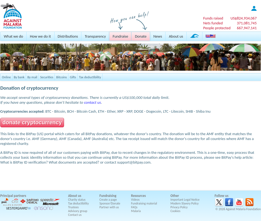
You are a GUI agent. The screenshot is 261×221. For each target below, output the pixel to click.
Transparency (95, 36)
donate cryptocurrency (32, 122)
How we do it (40, 36)
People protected (217, 27)
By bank (19, 77)
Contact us (74, 215)
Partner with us (109, 207)
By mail (32, 77)
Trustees (73, 207)
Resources (138, 196)
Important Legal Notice (184, 200)
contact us (92, 102)
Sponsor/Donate (110, 203)
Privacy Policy (178, 207)
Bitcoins (61, 77)
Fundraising (108, 196)
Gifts (73, 77)
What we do (13, 36)
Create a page (108, 200)
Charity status (76, 200)
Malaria (136, 211)
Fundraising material (144, 203)
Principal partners (13, 196)
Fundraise (120, 36)
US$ (244, 18)
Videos (135, 200)
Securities (46, 77)
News (157, 36)
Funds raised (213, 18)
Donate (141, 36)
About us (176, 36)
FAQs (134, 207)
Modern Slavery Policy (184, 203)
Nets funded (213, 23)
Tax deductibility (90, 77)
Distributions (68, 36)
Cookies (175, 211)
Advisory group (77, 211)
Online (6, 77)
